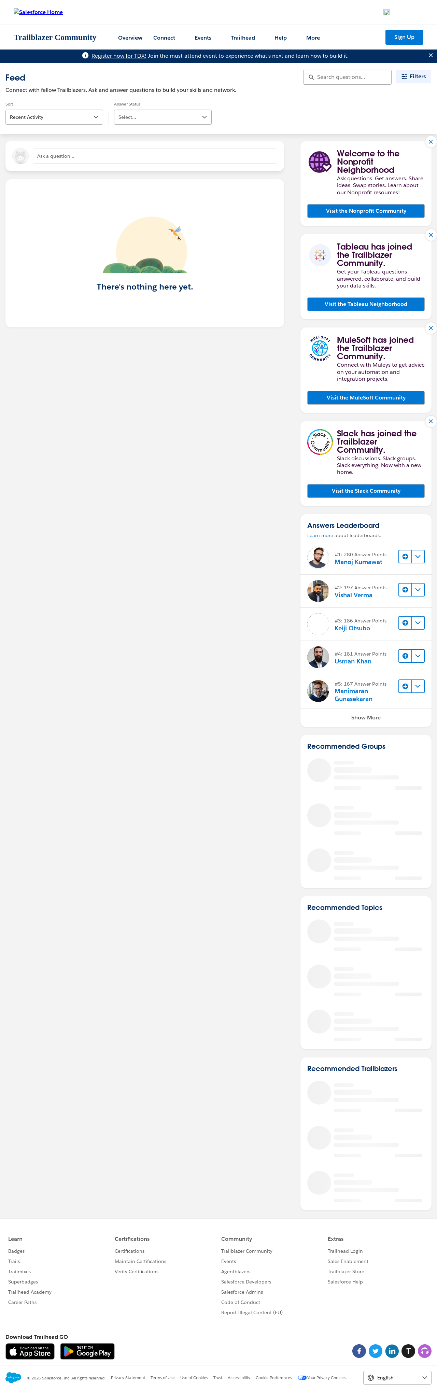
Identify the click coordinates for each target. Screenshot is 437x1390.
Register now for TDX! (118, 55)
